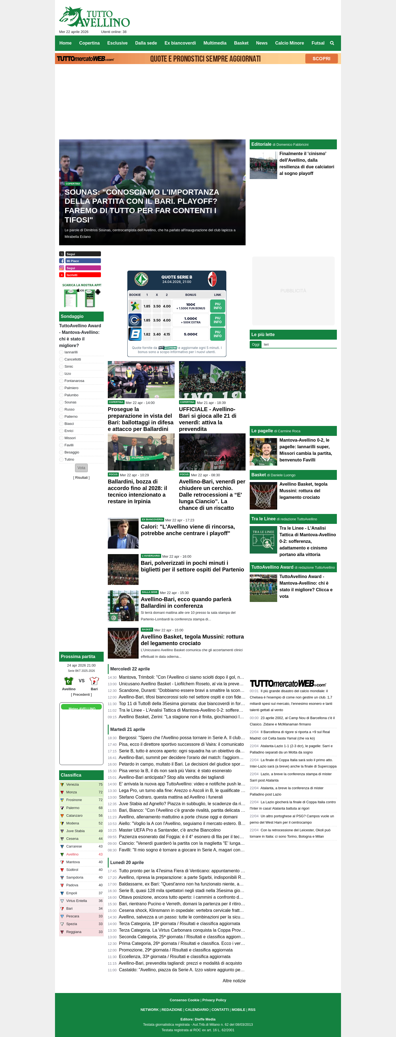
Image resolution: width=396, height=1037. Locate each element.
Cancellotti (73, 359)
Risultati (81, 477)
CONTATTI (220, 1010)
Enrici (69, 431)
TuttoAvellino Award (272, 567)
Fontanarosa (74, 381)
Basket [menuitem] (241, 43)
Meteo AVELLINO (82, 709)
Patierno (71, 416)
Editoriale (261, 144)
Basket (258, 474)
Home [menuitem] (65, 43)
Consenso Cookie (184, 1000)
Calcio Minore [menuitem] (289, 43)
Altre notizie (234, 980)
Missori (70, 438)
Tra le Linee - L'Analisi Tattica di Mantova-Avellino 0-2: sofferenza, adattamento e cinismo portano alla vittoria (307, 541)
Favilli (69, 445)
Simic (69, 366)
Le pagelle (262, 430)
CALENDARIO (196, 1010)
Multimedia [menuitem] (215, 43)
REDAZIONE (172, 1010)
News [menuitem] (262, 43)
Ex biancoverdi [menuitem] (180, 43)
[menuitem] (332, 43)
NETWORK (150, 1010)
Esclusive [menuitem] (117, 43)
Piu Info (218, 306)
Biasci (69, 424)
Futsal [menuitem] (318, 43)
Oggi (255, 344)
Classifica (71, 775)
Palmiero (72, 388)
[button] (81, 468)
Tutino (69, 459)
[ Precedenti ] (81, 694)
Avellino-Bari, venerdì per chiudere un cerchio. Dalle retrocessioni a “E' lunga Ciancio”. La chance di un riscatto (212, 494)
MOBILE (238, 1010)
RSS (251, 1010)
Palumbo (72, 395)
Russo (70, 409)
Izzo (68, 374)
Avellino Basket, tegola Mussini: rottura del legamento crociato (303, 491)
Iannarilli (71, 352)
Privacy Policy (214, 1000)
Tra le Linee (263, 518)
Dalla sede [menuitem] (146, 43)
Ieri (266, 344)
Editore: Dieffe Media (197, 1019)
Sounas (70, 402)
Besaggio (72, 452)
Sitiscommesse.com (167, 348)
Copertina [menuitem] (89, 43)
